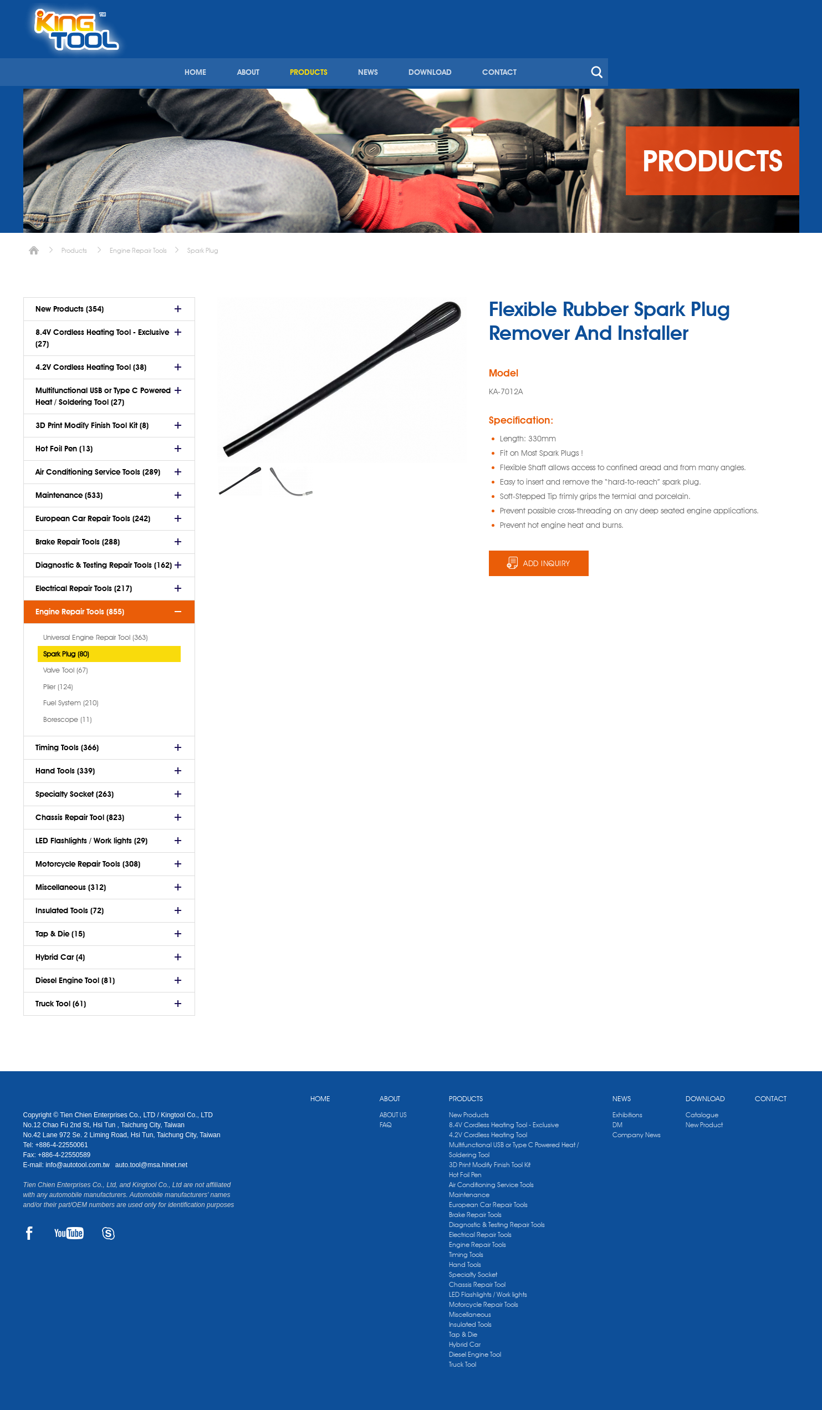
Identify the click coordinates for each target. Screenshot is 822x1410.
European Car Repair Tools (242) (92, 514)
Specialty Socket (473, 1270)
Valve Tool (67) (65, 665)
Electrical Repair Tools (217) (83, 584)
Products (74, 246)
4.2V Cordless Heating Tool (488, 1131)
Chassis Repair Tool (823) (79, 813)
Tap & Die (463, 1330)
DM (617, 1121)
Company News (636, 1131)
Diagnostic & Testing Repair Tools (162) (103, 561)
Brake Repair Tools (475, 1211)
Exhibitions (627, 1111)
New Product (704, 1121)
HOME (381, 54)
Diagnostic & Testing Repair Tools (497, 1220)
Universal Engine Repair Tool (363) (95, 633)
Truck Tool (462, 1360)
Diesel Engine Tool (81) (75, 976)
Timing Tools (466, 1250)
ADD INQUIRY (546, 559)
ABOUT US (393, 1111)
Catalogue (702, 1111)
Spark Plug (202, 246)
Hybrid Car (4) (60, 953)
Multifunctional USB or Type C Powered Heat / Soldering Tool (514, 1146)
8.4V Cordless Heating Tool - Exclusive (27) (102, 334)
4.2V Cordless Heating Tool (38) (90, 363)
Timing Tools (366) (67, 743)
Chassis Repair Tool (477, 1280)
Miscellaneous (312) (70, 883)
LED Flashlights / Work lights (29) (91, 836)
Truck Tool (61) (60, 999)
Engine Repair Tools (138, 246)
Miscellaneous (470, 1310)
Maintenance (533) (69, 491)
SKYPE (108, 1229)
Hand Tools (465, 1260)
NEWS (552, 54)
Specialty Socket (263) (74, 790)
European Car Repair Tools (488, 1201)
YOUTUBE (69, 1229)
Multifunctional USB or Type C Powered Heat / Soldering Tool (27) (103, 392)
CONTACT (682, 54)
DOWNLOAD (613, 54)
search (779, 54)
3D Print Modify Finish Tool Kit (489, 1161)
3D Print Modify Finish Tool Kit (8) (92, 421)
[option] (240, 477)
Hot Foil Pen (465, 1171)
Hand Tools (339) (65, 766)
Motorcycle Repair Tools (483, 1300)
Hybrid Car (465, 1340)
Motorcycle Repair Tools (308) (87, 860)
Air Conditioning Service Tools (491, 1181)
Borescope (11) (67, 715)
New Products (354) (69, 305)
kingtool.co (783, 12)
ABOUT (433, 54)
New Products (469, 1111)
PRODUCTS (493, 54)
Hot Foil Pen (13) (64, 444)
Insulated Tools (470, 1320)
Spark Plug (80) (66, 649)
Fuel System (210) (70, 698)
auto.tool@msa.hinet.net (151, 1161)
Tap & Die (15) (60, 929)
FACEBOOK (29, 1229)
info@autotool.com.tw (78, 1161)
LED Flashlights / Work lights (488, 1290)
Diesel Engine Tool (475, 1350)
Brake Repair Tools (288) (77, 537)
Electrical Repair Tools (480, 1230)
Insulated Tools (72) (69, 906)
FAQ (385, 1121)
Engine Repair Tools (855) (79, 607)
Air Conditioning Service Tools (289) (97, 468)
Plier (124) (58, 682)
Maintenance (469, 1191)
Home (34, 246)
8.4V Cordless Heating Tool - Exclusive (504, 1121)
